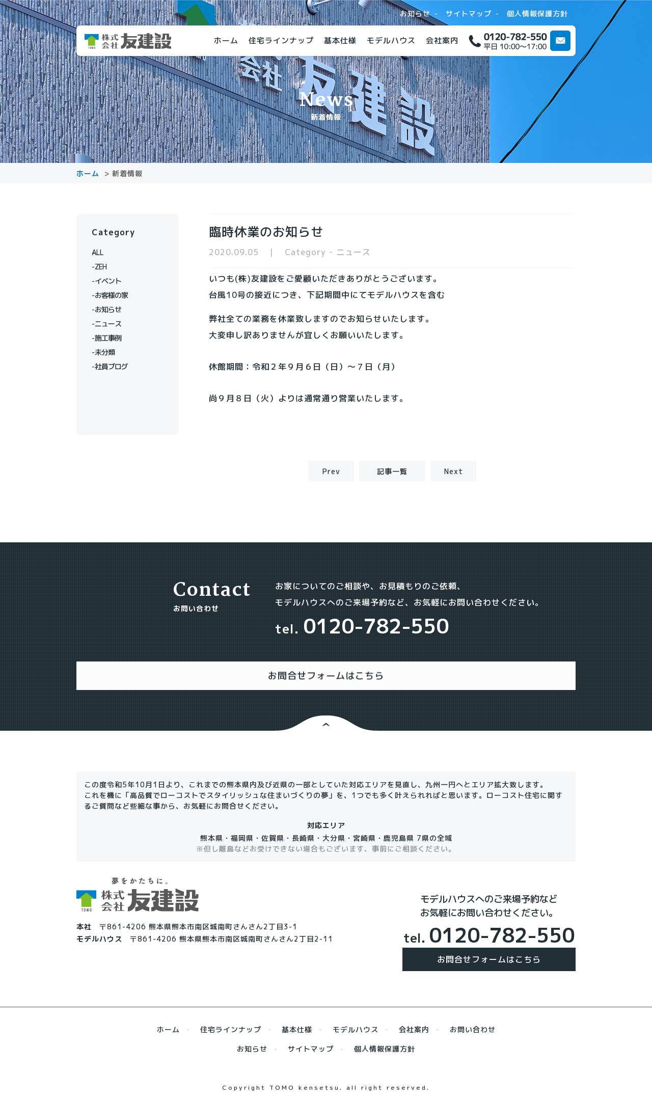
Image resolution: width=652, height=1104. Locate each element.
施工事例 (112, 338)
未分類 (108, 352)
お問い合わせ (473, 1019)
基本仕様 (340, 40)
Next (453, 471)
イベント (112, 281)
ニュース (112, 323)
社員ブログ (116, 366)
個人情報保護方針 (537, 13)
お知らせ (415, 13)
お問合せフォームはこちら (489, 949)
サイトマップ (469, 13)
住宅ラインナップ (281, 40)
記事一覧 (392, 471)
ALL (104, 252)
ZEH (104, 266)
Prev (331, 471)
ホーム (226, 40)
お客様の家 (116, 295)
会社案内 (442, 40)
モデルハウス (391, 40)
